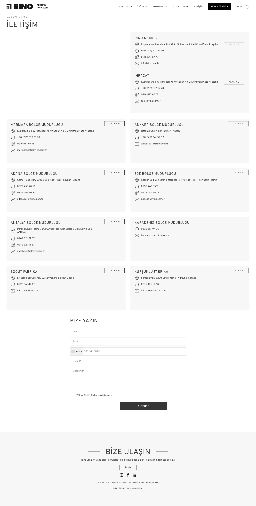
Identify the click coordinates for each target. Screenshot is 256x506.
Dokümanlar (159, 7)
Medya (175, 7)
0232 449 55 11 (149, 186)
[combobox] (76, 351)
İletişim (198, 7)
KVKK (78, 395)
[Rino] (27, 7)
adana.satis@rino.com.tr (30, 199)
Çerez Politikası (103, 482)
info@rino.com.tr (150, 63)
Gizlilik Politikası (119, 482)
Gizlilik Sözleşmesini (93, 395)
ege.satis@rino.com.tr (153, 199)
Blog (186, 7)
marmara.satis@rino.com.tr (32, 150)
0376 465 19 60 (150, 284)
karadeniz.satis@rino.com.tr (156, 235)
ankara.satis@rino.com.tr (154, 144)
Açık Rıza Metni (153, 482)
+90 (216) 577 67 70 (152, 51)
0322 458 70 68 (26, 186)
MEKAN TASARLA (219, 6)
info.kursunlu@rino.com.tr (155, 291)
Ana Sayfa (12, 17)
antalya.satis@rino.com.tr (31, 251)
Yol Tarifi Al (231, 45)
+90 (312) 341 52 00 (152, 137)
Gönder (143, 406)
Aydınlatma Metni (136, 482)
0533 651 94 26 (150, 229)
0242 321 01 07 (26, 238)
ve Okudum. (93, 395)
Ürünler (142, 7)
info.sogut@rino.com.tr (29, 291)
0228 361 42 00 (26, 284)
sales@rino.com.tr (150, 101)
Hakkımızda (126, 7)
